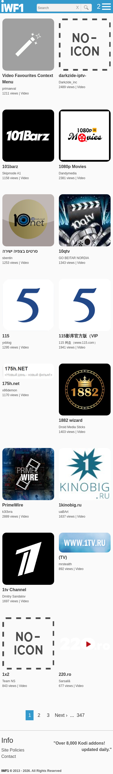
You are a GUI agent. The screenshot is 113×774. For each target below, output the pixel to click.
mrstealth (65, 564)
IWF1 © (6, 771)
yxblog (7, 343)
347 (81, 715)
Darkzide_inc (68, 82)
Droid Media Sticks (72, 427)
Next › (61, 715)
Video (25, 93)
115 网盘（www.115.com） (78, 343)
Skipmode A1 (11, 173)
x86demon (9, 390)
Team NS (8, 681)
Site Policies (12, 750)
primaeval (9, 88)
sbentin (7, 258)
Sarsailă (64, 681)
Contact (8, 756)
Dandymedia (68, 173)
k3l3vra (7, 512)
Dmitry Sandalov (14, 596)
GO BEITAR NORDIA (74, 258)
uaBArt (64, 512)
